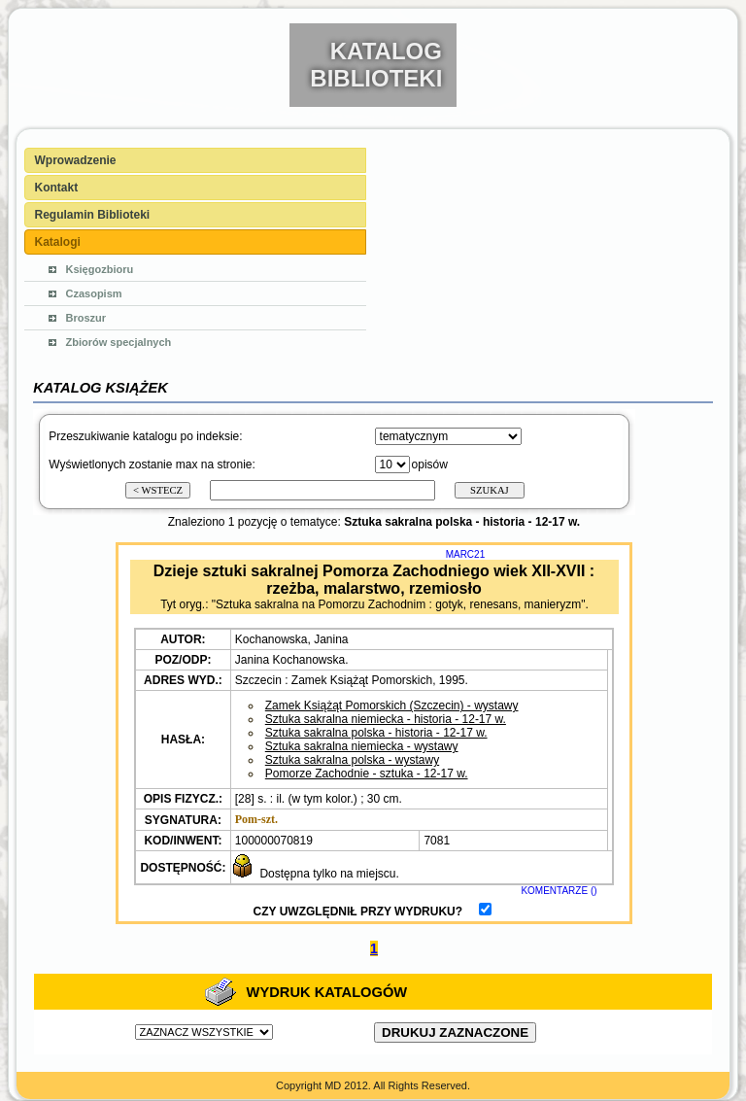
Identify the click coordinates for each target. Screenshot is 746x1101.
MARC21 (466, 554)
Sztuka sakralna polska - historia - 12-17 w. (376, 733)
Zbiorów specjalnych (119, 342)
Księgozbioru (100, 269)
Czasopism (94, 293)
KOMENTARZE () (558, 890)
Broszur (86, 318)
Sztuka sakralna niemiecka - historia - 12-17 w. (385, 719)
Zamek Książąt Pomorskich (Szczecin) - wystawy (392, 705)
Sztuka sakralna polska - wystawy (352, 760)
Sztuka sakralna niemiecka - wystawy (361, 746)
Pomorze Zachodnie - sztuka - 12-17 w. (366, 773)
